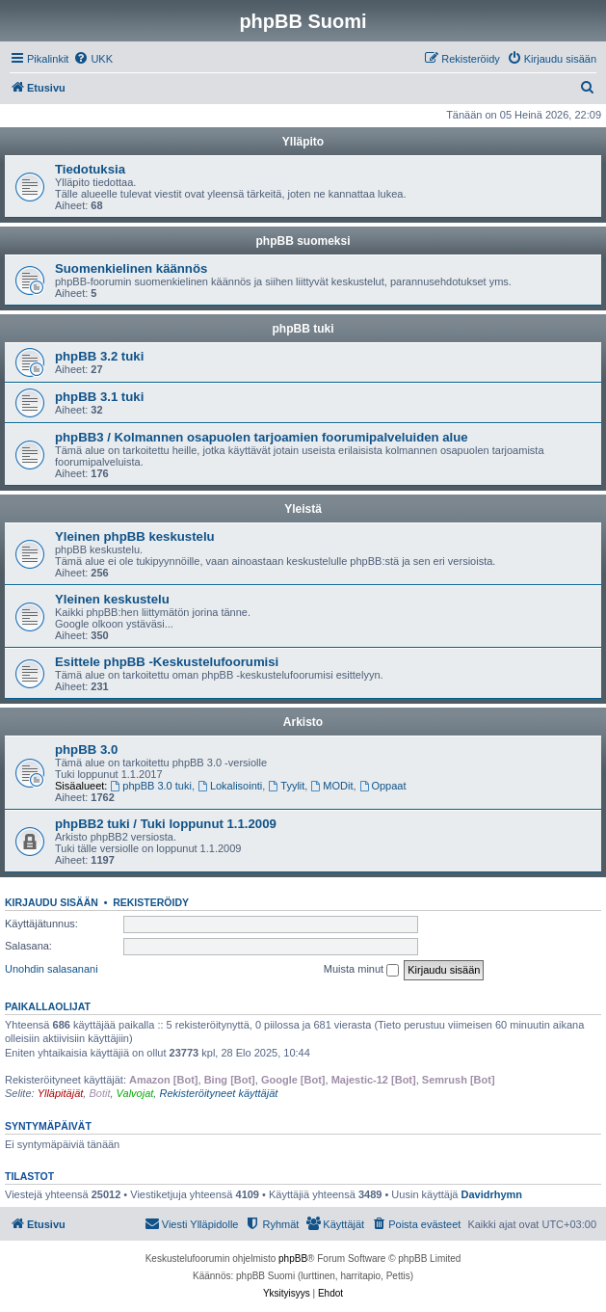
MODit (331, 785)
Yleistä (303, 509)
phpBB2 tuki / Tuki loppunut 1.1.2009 (166, 824)
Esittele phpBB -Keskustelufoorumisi (166, 662)
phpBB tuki (303, 328)
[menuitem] (93, 58)
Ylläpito (303, 141)
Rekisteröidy (151, 902)
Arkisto (303, 722)
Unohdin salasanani (51, 969)
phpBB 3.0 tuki (151, 785)
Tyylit (286, 785)
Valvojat (135, 1093)
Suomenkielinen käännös (131, 268)
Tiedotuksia (90, 169)
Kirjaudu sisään (51, 902)
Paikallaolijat (48, 1006)
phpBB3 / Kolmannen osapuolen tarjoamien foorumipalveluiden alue (261, 437)
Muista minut (361, 970)
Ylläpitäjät (61, 1093)
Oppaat (383, 785)
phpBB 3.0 (86, 749)
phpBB (292, 1258)
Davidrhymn (492, 1194)
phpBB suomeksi (302, 241)
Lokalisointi (230, 785)
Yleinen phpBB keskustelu (135, 536)
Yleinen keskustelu (112, 599)
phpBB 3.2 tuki (99, 356)
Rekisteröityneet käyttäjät (218, 1093)
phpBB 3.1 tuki (99, 396)
